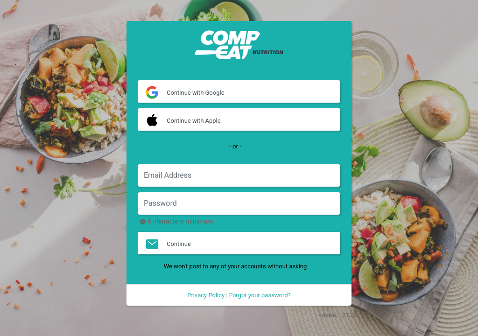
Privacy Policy (206, 295)
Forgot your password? (260, 295)
